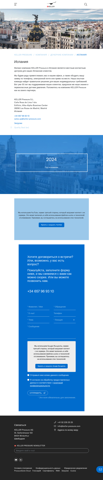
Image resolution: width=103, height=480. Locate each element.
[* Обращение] (65, 306)
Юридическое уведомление (75, 468)
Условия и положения (23, 468)
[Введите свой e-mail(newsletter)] (51, 450)
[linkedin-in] (20, 460)
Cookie (73, 471)
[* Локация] (65, 320)
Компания (41, 54)
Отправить (38, 393)
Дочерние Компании (62, 54)
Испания (81, 54)
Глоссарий (36, 471)
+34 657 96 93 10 (21, 116)
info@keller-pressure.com (67, 426)
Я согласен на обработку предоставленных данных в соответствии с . (50, 383)
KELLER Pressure (23, 54)
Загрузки (65, 471)
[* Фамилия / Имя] (38, 306)
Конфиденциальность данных (48, 468)
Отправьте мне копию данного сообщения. (49, 375)
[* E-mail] (38, 313)
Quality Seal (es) (21, 127)
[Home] (51, 4)
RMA (58, 471)
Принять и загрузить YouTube (51, 225)
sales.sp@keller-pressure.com (27, 119)
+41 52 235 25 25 (63, 422)
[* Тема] (38, 320)
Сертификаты (48, 471)
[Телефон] (65, 313)
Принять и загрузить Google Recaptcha (51, 366)
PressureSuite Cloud (22, 471)
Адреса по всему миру (66, 430)
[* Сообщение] (51, 331)
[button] (101, 164)
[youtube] (16, 460)
